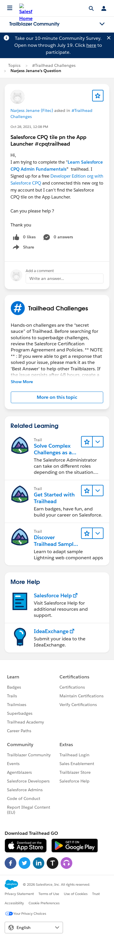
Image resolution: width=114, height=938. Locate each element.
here (91, 45)
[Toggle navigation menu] (102, 24)
